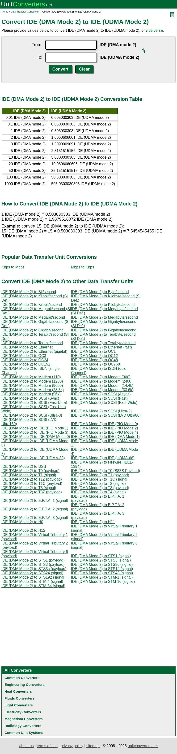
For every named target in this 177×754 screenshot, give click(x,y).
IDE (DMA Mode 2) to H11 (93, 522)
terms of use (47, 746)
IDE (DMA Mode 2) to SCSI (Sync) (30, 398)
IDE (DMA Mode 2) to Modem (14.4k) (102, 386)
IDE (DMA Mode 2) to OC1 (93, 351)
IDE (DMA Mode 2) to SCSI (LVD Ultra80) (106, 415)
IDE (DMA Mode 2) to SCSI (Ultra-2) (101, 411)
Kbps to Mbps (13, 267)
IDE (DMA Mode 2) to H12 (23, 530)
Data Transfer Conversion (25, 11)
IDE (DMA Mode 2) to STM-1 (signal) (102, 577)
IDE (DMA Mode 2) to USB (23, 466)
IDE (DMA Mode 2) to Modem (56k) (31, 394)
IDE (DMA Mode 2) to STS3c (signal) (102, 564)
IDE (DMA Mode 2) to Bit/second (28, 292)
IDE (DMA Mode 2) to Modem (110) (31, 377)
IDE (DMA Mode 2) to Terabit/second (32, 343)
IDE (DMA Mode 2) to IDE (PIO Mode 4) (104, 432)
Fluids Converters (19, 698)
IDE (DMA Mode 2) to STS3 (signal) (101, 560)
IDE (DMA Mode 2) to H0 (22, 522)
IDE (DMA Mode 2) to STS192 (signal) (33, 577)
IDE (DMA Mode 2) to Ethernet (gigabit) (34, 351)
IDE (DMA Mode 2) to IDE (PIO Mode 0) (104, 424)
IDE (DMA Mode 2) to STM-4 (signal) (32, 582)
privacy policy (72, 746)
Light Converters (18, 705)
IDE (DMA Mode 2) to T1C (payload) (31, 484)
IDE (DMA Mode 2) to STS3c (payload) (34, 569)
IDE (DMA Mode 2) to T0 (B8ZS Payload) (105, 471)
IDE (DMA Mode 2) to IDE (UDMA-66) (103, 458)
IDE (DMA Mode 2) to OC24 (24, 360)
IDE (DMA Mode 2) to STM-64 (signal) (33, 586)
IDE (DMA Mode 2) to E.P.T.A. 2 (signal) (34, 509)
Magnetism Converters (23, 719)
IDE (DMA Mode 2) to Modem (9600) (32, 386)
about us (26, 746)
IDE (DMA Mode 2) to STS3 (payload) (33, 564)
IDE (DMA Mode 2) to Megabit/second (33, 317)
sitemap (93, 746)
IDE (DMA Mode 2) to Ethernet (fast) (101, 347)
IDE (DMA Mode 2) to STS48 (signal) (102, 573)
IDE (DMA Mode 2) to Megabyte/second (104, 317)
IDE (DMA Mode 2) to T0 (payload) (30, 471)
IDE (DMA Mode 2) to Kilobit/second (31, 305)
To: (39, 57)
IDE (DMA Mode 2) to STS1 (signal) (101, 556)
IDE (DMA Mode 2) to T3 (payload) (100, 488)
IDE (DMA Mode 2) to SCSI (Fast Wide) (104, 403)
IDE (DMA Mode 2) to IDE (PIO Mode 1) (34, 428)
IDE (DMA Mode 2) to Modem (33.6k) (102, 390)
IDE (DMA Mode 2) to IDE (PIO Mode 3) (34, 432)
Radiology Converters (22, 726)
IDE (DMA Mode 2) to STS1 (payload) (33, 560)
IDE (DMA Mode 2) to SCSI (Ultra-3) (31, 415)
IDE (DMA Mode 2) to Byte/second (100, 292)
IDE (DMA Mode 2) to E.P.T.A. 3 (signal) (34, 518)
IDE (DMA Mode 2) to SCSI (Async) (101, 394)
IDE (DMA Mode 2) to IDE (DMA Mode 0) (35, 437)
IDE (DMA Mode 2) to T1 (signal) (28, 475)
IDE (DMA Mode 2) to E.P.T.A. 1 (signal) (34, 501)
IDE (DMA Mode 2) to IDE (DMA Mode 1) (105, 437)
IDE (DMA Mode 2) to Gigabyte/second (103, 330)
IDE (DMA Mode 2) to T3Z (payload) (31, 492)
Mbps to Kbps (82, 267)
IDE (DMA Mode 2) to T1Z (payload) (31, 479)
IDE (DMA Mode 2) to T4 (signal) (98, 492)
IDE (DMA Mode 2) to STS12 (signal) (102, 569)
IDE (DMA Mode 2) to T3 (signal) (28, 488)
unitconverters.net (143, 746)
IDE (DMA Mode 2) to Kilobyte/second (103, 305)
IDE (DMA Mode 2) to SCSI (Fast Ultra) (34, 403)
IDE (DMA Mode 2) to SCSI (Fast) (99, 398)
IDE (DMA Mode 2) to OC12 (94, 356)
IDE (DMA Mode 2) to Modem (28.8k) (32, 390)
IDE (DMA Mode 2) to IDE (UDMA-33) (33, 458)
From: (36, 44)
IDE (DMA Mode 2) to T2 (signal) (98, 484)
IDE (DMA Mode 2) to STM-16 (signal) (103, 582)
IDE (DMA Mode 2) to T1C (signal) (99, 479)
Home (4, 11)
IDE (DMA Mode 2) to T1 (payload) (100, 475)
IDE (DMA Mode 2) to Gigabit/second (32, 330)
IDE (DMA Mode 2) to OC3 (23, 356)
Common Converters (21, 678)
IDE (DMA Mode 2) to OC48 (94, 360)
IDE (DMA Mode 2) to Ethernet (27, 347)
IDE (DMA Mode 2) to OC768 (95, 364)
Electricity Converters (22, 712)
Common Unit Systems (23, 733)
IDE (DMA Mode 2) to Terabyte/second (103, 343)
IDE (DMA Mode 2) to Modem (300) (101, 377)
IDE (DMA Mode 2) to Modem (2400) (102, 381)
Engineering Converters (24, 685)
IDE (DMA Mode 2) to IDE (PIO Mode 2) (104, 428)
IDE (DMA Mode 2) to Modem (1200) (32, 381)
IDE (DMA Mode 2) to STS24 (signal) (32, 573)
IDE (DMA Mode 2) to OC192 (25, 364)
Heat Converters (18, 691)
